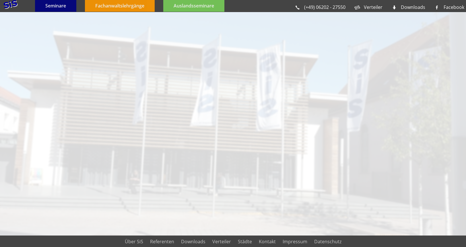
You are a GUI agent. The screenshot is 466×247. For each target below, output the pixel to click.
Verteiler (373, 7)
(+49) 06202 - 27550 (324, 7)
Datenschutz (327, 241)
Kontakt (267, 241)
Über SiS (134, 241)
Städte (245, 241)
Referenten (162, 241)
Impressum (295, 241)
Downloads (413, 7)
